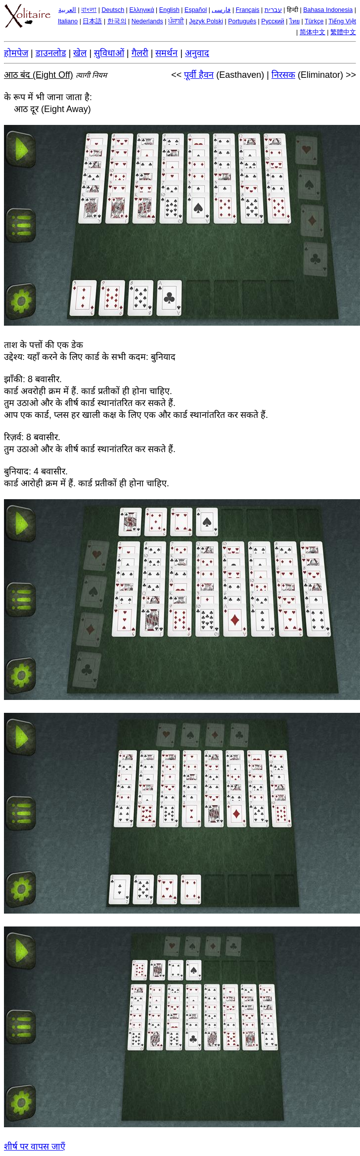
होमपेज (16, 53)
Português (242, 21)
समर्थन (166, 53)
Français (248, 9)
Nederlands (147, 21)
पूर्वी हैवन (199, 75)
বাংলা (88, 9)
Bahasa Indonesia (328, 9)
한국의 (117, 21)
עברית (273, 9)
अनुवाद (197, 53)
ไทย (294, 21)
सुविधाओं (109, 53)
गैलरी (140, 53)
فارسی (221, 9)
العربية (67, 9)
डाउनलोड (51, 53)
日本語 (92, 21)
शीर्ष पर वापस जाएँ (34, 1147)
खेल (80, 53)
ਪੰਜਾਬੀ (176, 21)
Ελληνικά (142, 9)
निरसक (283, 75)
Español (195, 9)
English (169, 9)
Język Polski (206, 21)
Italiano (68, 21)
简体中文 (312, 32)
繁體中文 (343, 32)
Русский (272, 21)
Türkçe (314, 21)
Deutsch (112, 9)
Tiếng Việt (342, 21)
